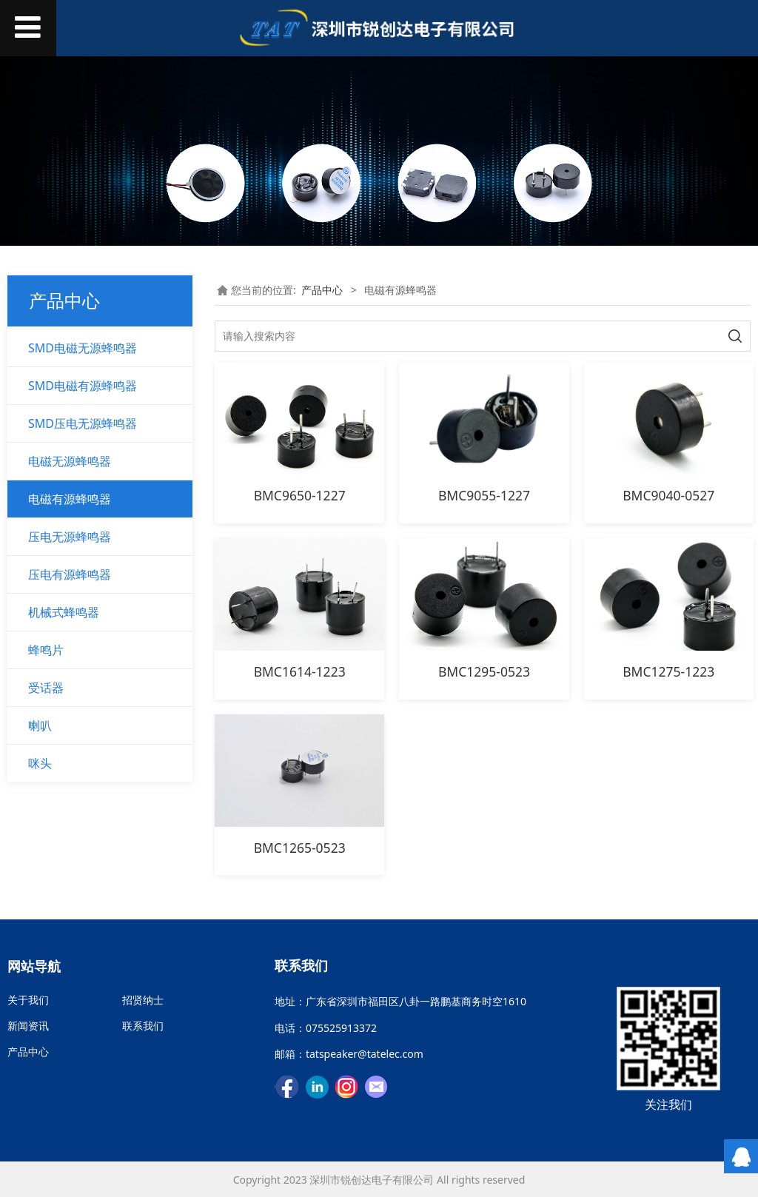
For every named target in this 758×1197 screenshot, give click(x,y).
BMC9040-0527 (668, 495)
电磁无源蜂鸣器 (69, 461)
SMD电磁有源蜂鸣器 (82, 386)
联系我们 (143, 1026)
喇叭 (40, 725)
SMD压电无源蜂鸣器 (82, 423)
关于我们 (28, 1000)
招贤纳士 (143, 1000)
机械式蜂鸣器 (63, 612)
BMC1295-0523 (484, 671)
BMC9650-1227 (300, 495)
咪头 (40, 763)
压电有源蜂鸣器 (69, 574)
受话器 (46, 688)
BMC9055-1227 (484, 495)
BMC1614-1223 (300, 671)
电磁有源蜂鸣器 (69, 499)
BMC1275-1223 (668, 671)
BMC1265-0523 (300, 847)
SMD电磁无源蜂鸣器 (82, 348)
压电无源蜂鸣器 (69, 537)
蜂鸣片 (46, 650)
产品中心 (322, 290)
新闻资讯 (28, 1026)
